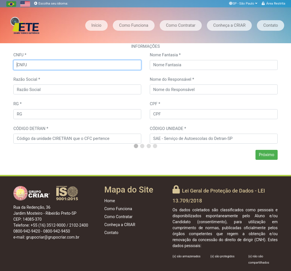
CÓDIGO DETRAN (30, 128)
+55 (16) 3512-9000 (48, 225)
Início (96, 25)
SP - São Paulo (243, 3)
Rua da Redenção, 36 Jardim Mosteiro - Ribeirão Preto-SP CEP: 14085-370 (44, 213)
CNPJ (19, 54)
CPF (155, 103)
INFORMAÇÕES (145, 46)
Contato (270, 25)
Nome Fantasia (165, 54)
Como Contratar (181, 25)
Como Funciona (133, 25)
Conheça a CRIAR (229, 25)
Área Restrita (275, 3)
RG (17, 103)
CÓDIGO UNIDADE (168, 128)
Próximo (266, 154)
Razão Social (26, 79)
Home (109, 200)
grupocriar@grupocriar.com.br (52, 237)
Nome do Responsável (172, 79)
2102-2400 (78, 225)
